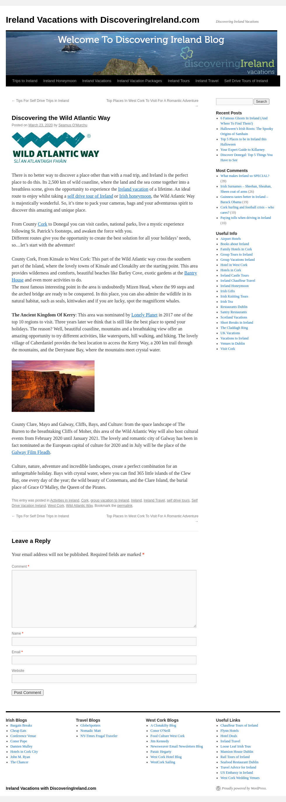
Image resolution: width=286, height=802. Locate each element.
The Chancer (20, 762)
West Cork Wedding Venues (240, 778)
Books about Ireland (235, 244)
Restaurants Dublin (234, 307)
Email (17, 652)
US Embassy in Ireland (237, 773)
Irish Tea (227, 302)
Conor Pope (19, 741)
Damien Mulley (22, 746)
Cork (42, 224)
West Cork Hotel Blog (166, 757)
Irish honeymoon (135, 196)
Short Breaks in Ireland (237, 323)
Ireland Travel (207, 81)
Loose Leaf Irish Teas (236, 746)
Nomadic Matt (91, 731)
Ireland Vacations (96, 81)
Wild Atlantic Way (79, 506)
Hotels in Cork (231, 270)
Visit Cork (228, 349)
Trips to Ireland (24, 81)
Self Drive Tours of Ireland (246, 81)
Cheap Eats (18, 731)
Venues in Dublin (233, 343)
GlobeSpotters (91, 725)
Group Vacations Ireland (238, 260)
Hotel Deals (229, 736)
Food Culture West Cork (168, 736)
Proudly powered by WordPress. (244, 788)
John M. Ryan (20, 757)
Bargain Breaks (21, 725)
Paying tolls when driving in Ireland (246, 218)
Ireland (136, 500)
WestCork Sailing (163, 762)
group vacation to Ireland (109, 500)
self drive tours (178, 500)
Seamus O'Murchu (72, 125)
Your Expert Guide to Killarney (243, 150)
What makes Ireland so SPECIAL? (245, 176)
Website (18, 671)
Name (17, 633)
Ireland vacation (133, 189)
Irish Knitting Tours (234, 296)
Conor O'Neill (160, 731)
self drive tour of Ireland (90, 196)
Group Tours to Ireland (237, 254)
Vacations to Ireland (235, 338)
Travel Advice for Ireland (238, 767)
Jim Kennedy (160, 741)
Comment (20, 566)
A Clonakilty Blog (163, 725)
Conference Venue (23, 736)
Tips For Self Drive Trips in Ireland (40, 101)
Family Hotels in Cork (236, 249)
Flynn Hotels (230, 731)
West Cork (56, 506)
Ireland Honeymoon (59, 81)
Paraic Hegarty (161, 752)
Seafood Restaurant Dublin (240, 762)
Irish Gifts (228, 291)
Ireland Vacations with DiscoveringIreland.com (103, 19)
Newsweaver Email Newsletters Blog (177, 746)
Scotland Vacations (234, 317)
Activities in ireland (64, 500)
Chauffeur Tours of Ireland (239, 725)
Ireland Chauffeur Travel (238, 281)
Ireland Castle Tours (235, 275)
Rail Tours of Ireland (235, 757)
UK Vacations (230, 333)
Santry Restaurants (234, 312)
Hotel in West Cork (234, 265)
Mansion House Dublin (237, 752)
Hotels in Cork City (24, 752)
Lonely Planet (144, 314)
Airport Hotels (231, 239)
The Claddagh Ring (234, 328)
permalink (124, 506)
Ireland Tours (179, 81)
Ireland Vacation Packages (139, 81)
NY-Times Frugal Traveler (99, 736)
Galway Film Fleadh (31, 452)
